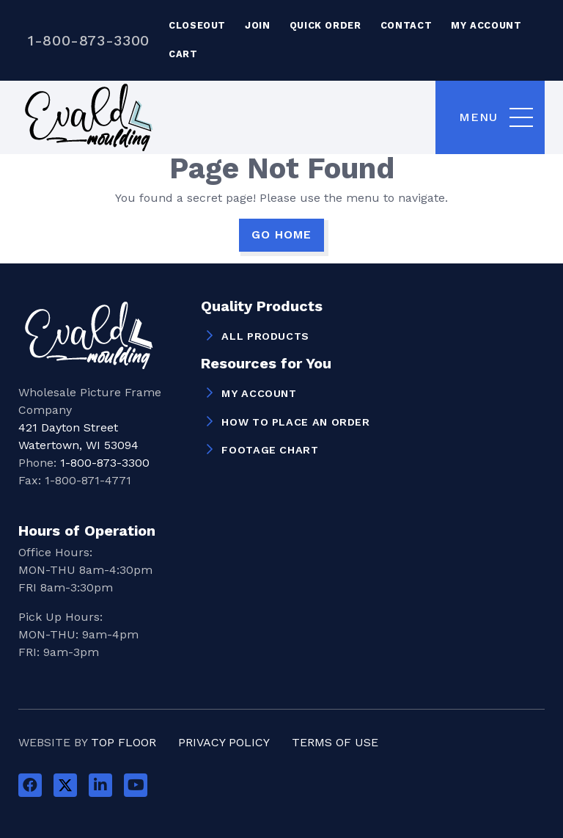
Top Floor (123, 742)
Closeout (197, 25)
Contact (406, 25)
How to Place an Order (295, 422)
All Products (265, 336)
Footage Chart (269, 450)
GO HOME (281, 234)
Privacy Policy (224, 742)
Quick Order (325, 25)
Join (258, 25)
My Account (486, 25)
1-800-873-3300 (89, 40)
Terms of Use (335, 742)
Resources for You (266, 364)
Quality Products (262, 307)
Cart (183, 53)
